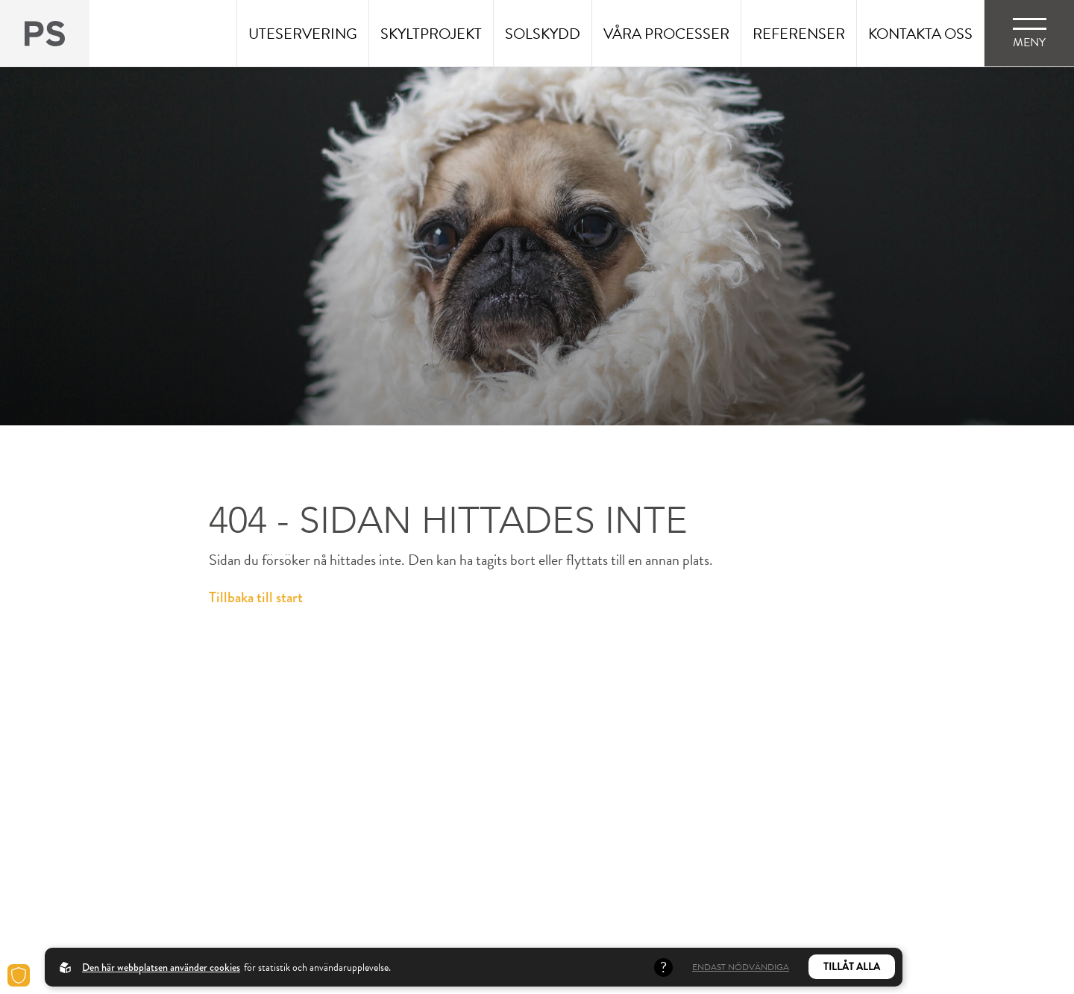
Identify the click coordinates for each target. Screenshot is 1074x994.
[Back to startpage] (45, 33)
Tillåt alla (851, 967)
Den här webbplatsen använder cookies (161, 967)
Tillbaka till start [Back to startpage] (256, 597)
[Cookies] (18, 975)
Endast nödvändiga (740, 967)
